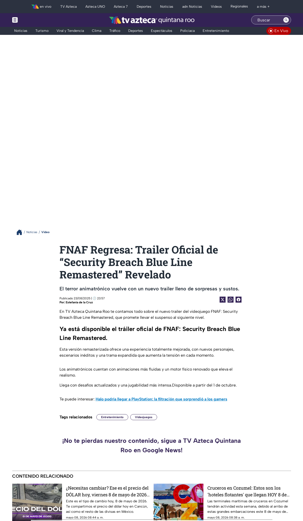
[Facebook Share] (239, 300)
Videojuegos (143, 417)
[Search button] (286, 20)
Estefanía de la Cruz (79, 302)
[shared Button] (231, 300)
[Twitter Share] (223, 300)
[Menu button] (32, 20)
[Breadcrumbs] (21, 232)
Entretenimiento (112, 417)
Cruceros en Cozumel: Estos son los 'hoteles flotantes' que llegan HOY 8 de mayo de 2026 (247, 491)
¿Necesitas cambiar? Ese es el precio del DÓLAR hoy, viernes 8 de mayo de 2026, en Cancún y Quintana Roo (107, 491)
